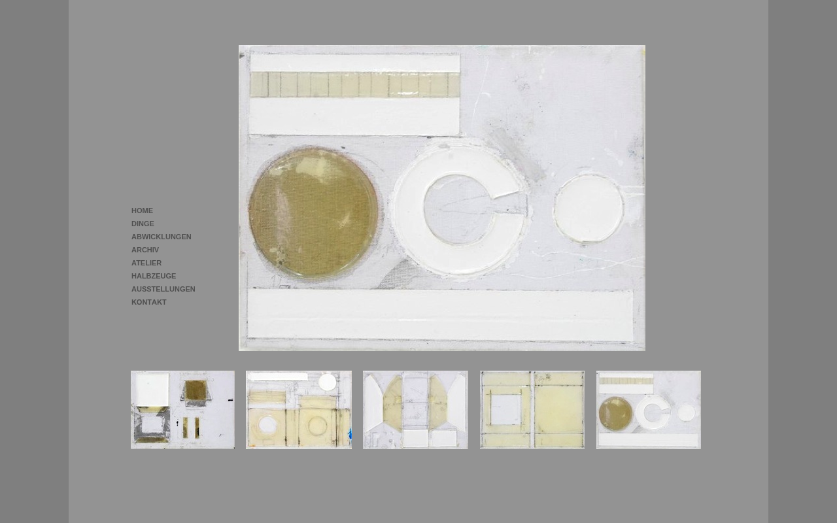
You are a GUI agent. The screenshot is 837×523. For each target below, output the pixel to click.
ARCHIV (145, 250)
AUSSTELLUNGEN (163, 289)
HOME (142, 210)
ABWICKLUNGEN (161, 237)
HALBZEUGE (153, 276)
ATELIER (146, 263)
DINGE (142, 224)
